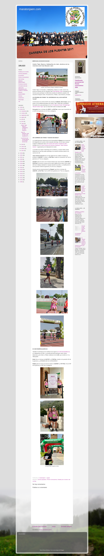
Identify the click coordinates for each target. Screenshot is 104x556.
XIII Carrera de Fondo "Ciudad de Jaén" (57, 143)
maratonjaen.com (30, 9)
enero (22, 150)
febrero (23, 148)
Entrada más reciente (39, 526)
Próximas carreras (22, 84)
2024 (21, 109)
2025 (21, 107)
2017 (21, 165)
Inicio (54, 526)
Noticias (20, 96)
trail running (21, 79)
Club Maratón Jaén (57, 91)
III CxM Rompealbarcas (64, 351)
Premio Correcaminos (52, 479)
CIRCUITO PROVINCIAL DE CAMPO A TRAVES (23, 89)
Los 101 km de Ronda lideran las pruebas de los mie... (25, 140)
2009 (21, 181)
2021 (21, 157)
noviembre (24, 111)
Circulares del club (22, 86)
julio (22, 119)
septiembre (24, 115)
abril (22, 144)
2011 (21, 177)
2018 (21, 163)
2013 (21, 173)
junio (22, 121)
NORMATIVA (78, 95)
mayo (22, 123)
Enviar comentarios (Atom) (45, 529)
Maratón (20, 92)
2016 (21, 167)
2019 (21, 161)
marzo (23, 146)
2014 (21, 171)
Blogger (62, 550)
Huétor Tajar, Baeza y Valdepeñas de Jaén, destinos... (24, 128)
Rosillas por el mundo (63, 479)
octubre (23, 113)
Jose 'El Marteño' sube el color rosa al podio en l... (25, 134)
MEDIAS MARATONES (21, 81)
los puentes (21, 75)
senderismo (21, 97)
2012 (21, 175)
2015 (21, 169)
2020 (21, 159)
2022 (21, 155)
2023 (21, 153)
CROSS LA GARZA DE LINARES (79, 212)
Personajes (21, 99)
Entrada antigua (66, 526)
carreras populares (42, 479)
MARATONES (21, 94)
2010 (21, 179)
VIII (19, 101)
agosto (23, 117)
